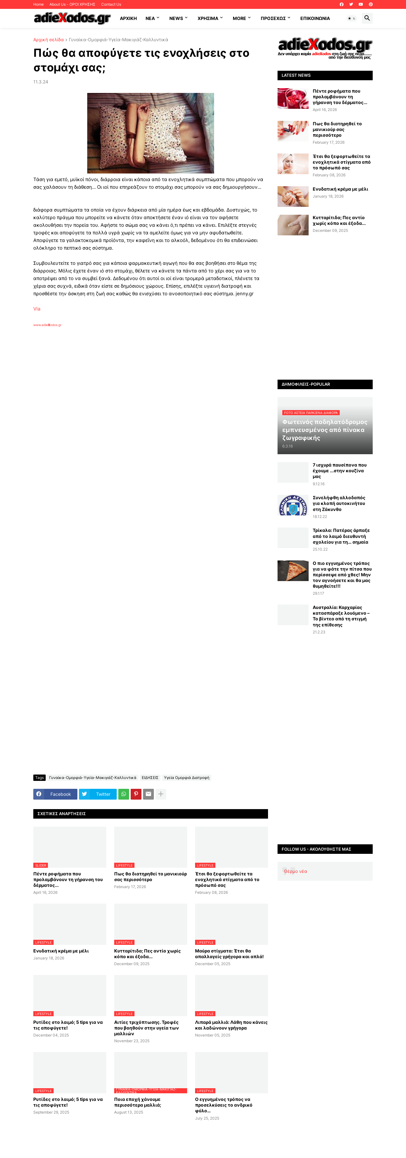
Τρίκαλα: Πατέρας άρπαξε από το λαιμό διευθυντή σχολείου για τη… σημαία (341, 535)
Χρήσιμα (208, 18)
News (176, 18)
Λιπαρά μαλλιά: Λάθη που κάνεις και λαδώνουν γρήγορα (231, 1024)
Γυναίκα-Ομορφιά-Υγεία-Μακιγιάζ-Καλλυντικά (118, 39)
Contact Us (111, 4)
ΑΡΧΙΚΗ (128, 18)
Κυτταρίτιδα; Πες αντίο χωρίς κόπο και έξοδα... (147, 953)
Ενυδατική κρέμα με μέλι (61, 950)
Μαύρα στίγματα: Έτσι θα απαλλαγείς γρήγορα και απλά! (229, 953)
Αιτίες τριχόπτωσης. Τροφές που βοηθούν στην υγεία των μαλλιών (146, 1027)
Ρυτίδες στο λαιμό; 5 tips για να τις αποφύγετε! (68, 1024)
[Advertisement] (134, 400)
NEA (150, 18)
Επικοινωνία (315, 18)
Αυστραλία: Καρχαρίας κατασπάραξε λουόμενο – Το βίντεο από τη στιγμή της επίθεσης (341, 616)
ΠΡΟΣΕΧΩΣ (273, 18)
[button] (351, 18)
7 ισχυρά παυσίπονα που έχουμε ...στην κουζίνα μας (340, 470)
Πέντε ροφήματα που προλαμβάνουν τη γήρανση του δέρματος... (68, 879)
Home (38, 4)
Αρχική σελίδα (48, 39)
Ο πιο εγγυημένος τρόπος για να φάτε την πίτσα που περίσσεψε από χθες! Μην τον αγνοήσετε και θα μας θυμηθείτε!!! (342, 574)
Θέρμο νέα (295, 871)
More (239, 18)
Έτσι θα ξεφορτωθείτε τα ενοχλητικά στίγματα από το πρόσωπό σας (227, 879)
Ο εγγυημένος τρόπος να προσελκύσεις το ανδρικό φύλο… (223, 1104)
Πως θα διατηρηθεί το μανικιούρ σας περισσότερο (150, 876)
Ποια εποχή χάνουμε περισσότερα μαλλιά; (137, 1102)
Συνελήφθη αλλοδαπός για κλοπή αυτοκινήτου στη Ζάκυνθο (339, 503)
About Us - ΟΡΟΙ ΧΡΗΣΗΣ (72, 4)
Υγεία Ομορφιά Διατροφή (186, 777)
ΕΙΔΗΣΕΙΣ (150, 777)
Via (36, 309)
